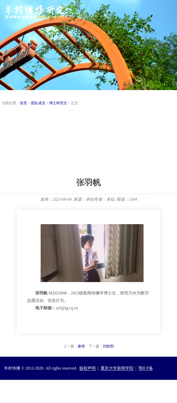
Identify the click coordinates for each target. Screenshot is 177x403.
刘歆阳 (108, 346)
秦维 (81, 346)
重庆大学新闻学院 (117, 368)
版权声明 (87, 368)
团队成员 (38, 103)
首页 (23, 103)
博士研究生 (58, 103)
